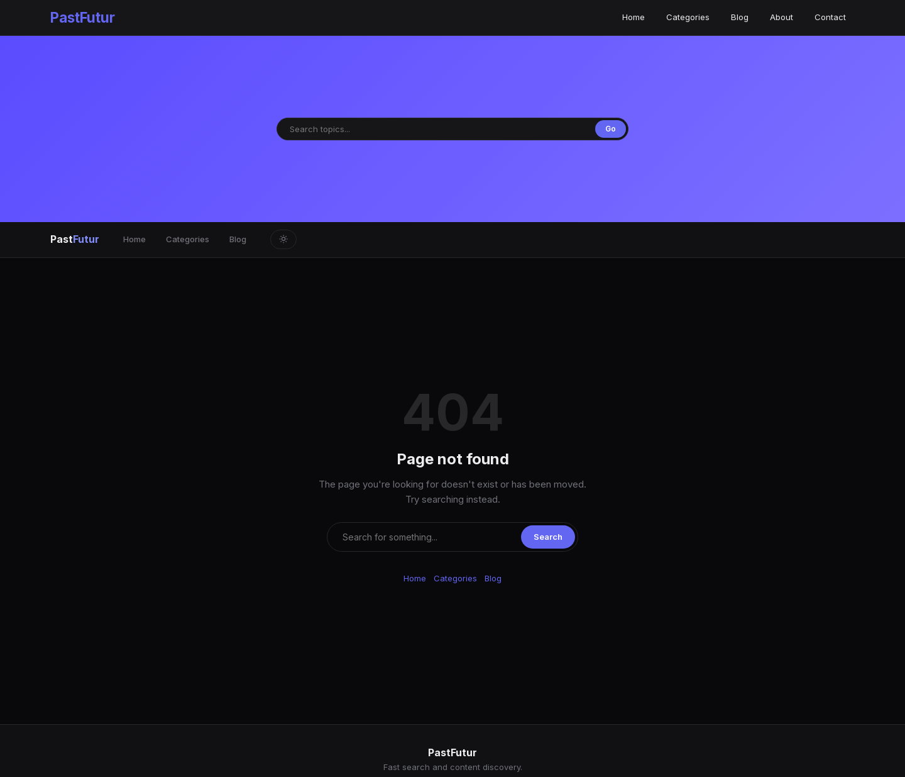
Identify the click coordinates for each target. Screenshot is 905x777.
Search (548, 537)
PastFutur (82, 17)
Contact (830, 17)
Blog (740, 17)
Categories (688, 17)
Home (633, 17)
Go (610, 128)
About (781, 17)
